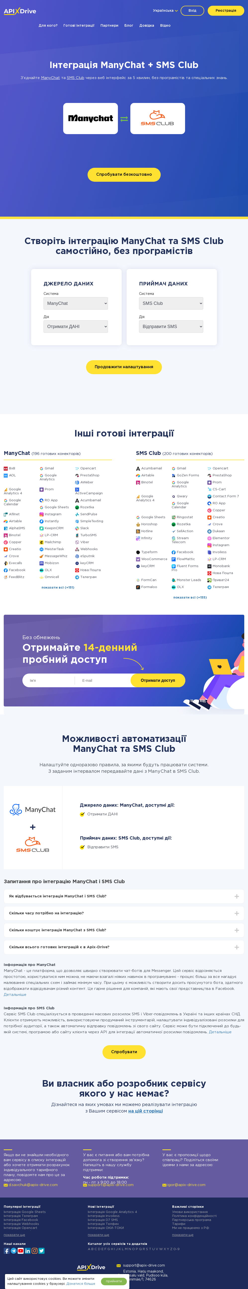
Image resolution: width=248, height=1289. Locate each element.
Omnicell (52, 577)
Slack (84, 528)
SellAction (185, 531)
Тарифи (178, 1224)
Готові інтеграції (79, 25)
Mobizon (52, 563)
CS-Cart (219, 489)
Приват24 (221, 580)
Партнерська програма (191, 1220)
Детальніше (15, 994)
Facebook (17, 570)
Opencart (88, 468)
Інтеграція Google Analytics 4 (112, 1212)
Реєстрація (226, 10)
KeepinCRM (54, 528)
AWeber (86, 482)
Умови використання (190, 1212)
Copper (15, 542)
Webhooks (89, 549)
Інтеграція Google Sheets (25, 1212)
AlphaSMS (17, 528)
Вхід (192, 10)
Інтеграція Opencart (20, 1228)
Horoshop (149, 524)
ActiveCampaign (89, 493)
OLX (48, 570)
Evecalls (15, 563)
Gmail (49, 468)
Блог (128, 25)
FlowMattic (186, 559)
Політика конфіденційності (194, 1216)
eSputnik (87, 556)
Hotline (147, 531)
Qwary (182, 496)
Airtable (15, 521)
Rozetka (87, 507)
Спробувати (124, 1052)
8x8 (12, 468)
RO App (51, 500)
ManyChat (50, 78)
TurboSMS (88, 535)
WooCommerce (154, 559)
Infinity (146, 538)
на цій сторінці (145, 1111)
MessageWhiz (56, 556)
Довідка (146, 25)
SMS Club (75, 78)
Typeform (149, 552)
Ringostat (185, 517)
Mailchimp (53, 542)
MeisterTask (54, 549)
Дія (46, 317)
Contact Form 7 (226, 496)
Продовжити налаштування (124, 367)
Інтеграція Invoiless (104, 1216)
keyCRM (87, 563)
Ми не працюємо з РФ (190, 1228)
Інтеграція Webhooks (21, 1224)
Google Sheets (57, 507)
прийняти (114, 1281)
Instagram (53, 514)
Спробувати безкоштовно (124, 174)
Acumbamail (90, 500)
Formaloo (149, 587)
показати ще (14, 1235)
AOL (12, 475)
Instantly (52, 521)
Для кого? (48, 25)
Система (51, 293)
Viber (84, 542)
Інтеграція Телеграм (21, 1216)
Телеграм (88, 577)
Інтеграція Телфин (103, 1224)
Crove (14, 556)
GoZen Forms (188, 475)
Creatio (15, 549)
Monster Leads (189, 580)
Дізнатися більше (80, 1284)
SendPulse (88, 514)
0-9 (176, 1249)
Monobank (221, 566)
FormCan (148, 580)
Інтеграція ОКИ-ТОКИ (106, 1228)
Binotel (14, 535)
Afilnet (14, 514)
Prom (49, 489)
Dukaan (219, 531)
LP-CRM (51, 535)
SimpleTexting (91, 521)
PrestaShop (89, 475)
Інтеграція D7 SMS (103, 1220)
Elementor (221, 538)
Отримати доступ (158, 680)
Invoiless (220, 552)
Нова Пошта (90, 570)
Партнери (109, 25)
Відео (165, 25)
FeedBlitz (16, 577)
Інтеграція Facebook (21, 1220)
